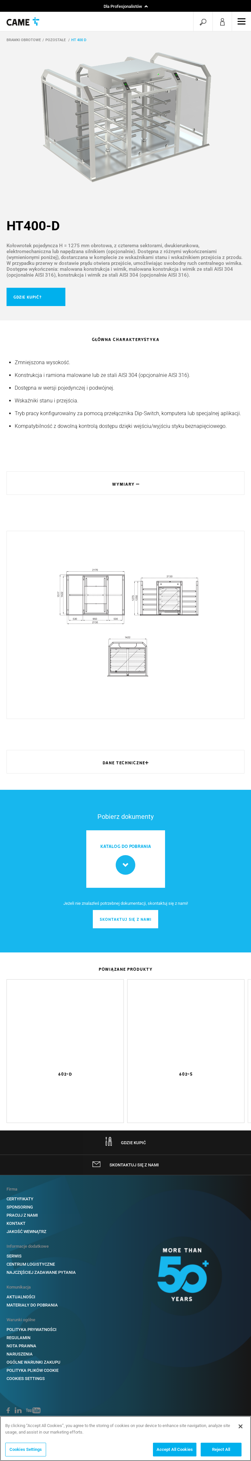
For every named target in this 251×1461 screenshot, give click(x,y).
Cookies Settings (25, 1449)
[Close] (240, 1426)
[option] (125, 119)
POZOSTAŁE (56, 41)
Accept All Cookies (175, 1449)
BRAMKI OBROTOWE (24, 41)
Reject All (221, 1449)
